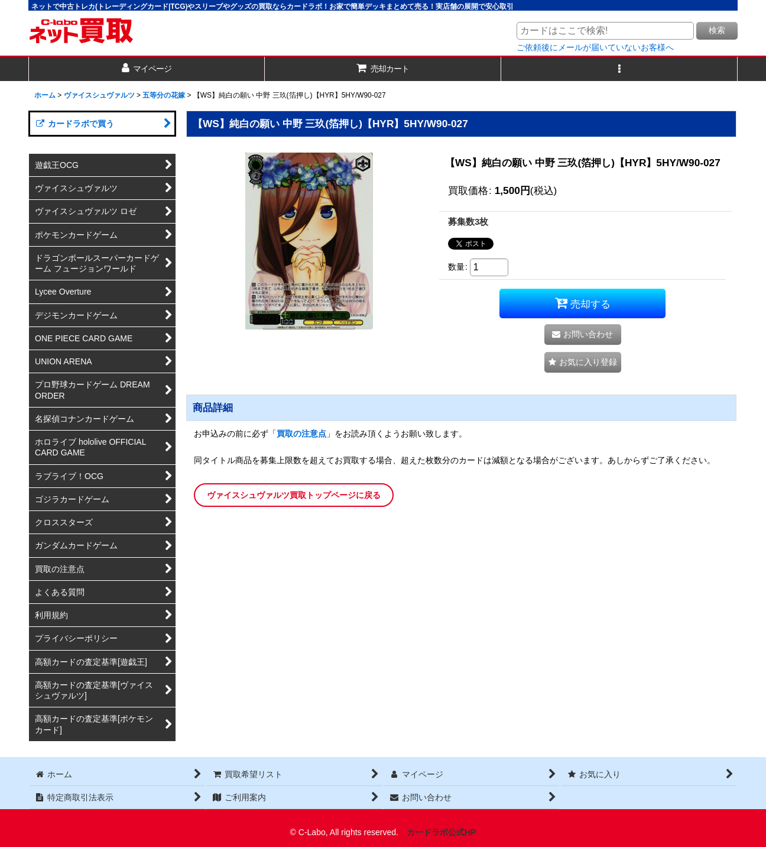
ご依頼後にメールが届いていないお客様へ (595, 47)
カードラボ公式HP (441, 832)
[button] (619, 69)
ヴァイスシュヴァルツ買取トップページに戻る (294, 495)
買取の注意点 (301, 433)
